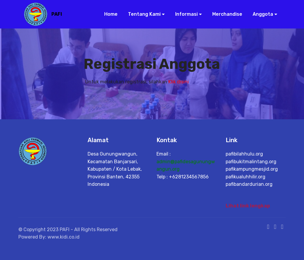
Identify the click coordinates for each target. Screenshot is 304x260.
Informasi (184, 14)
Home (108, 14)
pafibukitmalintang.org (251, 161)
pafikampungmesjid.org (252, 169)
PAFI (56, 14)
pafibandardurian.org (249, 184)
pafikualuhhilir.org (245, 177)
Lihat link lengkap (248, 207)
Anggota (260, 14)
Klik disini (178, 82)
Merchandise (225, 14)
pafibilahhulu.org (244, 154)
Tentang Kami (142, 14)
